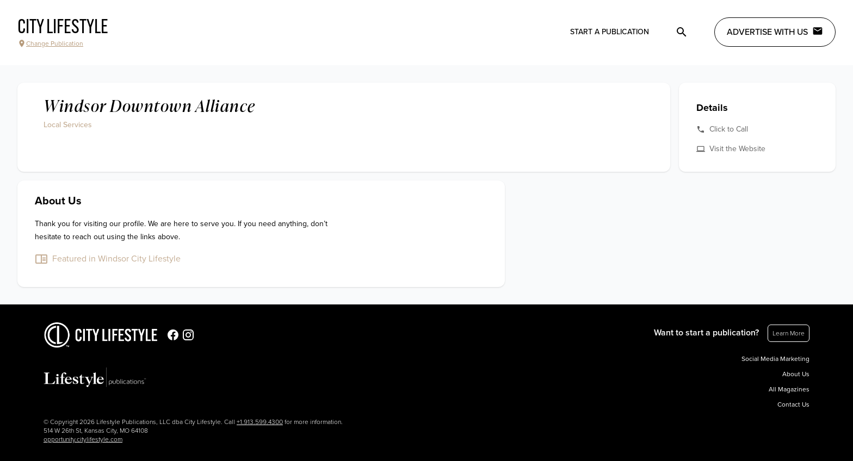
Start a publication (609, 31)
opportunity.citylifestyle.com (83, 439)
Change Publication (50, 43)
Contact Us (793, 404)
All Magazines (789, 389)
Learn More (788, 333)
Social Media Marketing (775, 359)
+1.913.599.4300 (260, 422)
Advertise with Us (775, 32)
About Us (795, 374)
